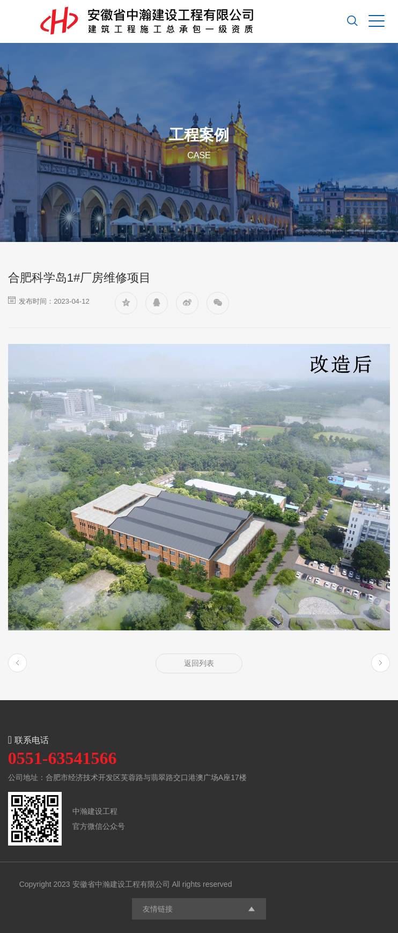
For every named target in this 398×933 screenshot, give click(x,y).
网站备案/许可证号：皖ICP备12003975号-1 (306, 884)
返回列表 (199, 663)
